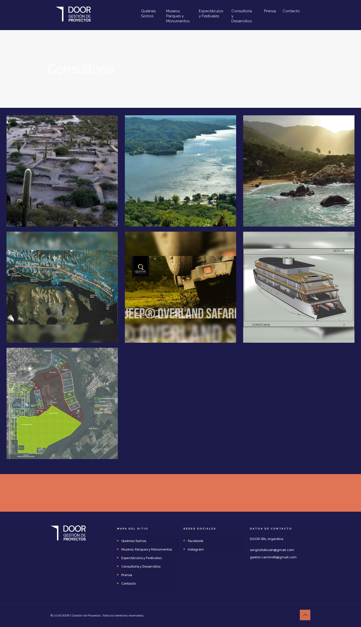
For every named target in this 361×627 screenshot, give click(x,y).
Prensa (126, 575)
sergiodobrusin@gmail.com (272, 550)
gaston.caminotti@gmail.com (273, 557)
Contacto (128, 583)
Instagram (196, 549)
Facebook (195, 541)
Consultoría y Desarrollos (140, 566)
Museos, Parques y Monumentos (146, 549)
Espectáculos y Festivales (141, 558)
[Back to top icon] (305, 615)
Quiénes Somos (133, 541)
